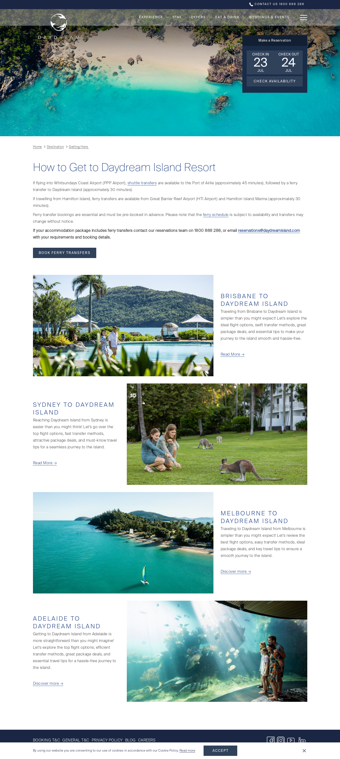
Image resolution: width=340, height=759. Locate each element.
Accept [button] (220, 751)
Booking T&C (46, 740)
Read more (187, 750)
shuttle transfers (142, 183)
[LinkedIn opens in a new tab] (302, 740)
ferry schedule (216, 215)
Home (37, 146)
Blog (130, 740)
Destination (55, 146)
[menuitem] (47, 740)
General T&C (75, 740)
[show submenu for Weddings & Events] (270, 17)
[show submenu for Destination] (305, 17)
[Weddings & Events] (245, 17)
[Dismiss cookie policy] (304, 750)
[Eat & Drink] (203, 17)
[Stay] (152, 17)
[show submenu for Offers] (186, 17)
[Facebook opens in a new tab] (271, 740)
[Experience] (126, 17)
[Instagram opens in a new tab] (281, 740)
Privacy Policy (107, 740)
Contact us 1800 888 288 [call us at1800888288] (276, 4)
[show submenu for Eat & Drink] (220, 17)
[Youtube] (291, 740)
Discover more (234, 572)
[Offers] (174, 17)
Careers (147, 740)
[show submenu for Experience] (143, 17)
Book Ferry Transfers (64, 253)
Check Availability (275, 81)
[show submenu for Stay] (162, 17)
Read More (231, 355)
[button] (261, 62)
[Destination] (287, 17)
